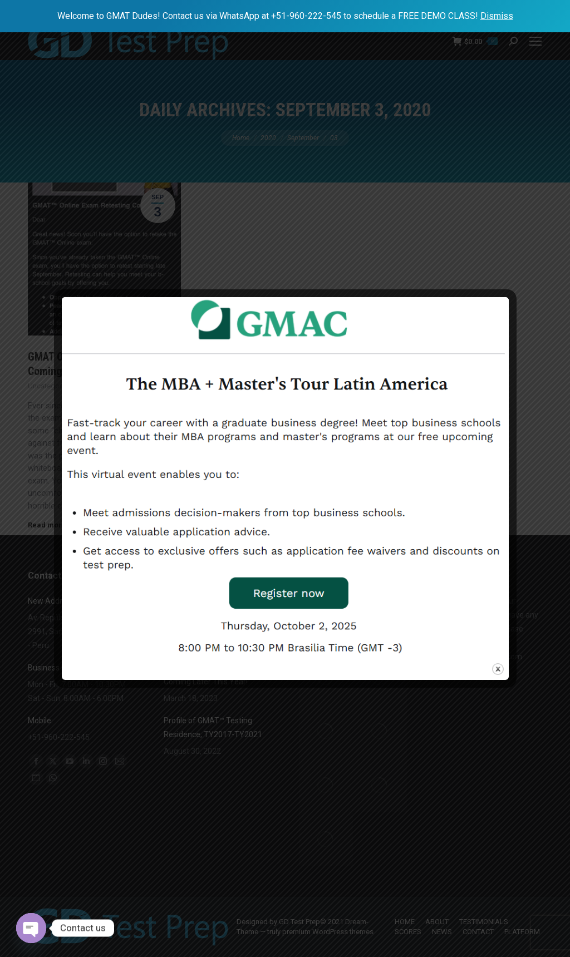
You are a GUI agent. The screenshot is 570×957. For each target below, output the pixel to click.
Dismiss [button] (496, 16)
